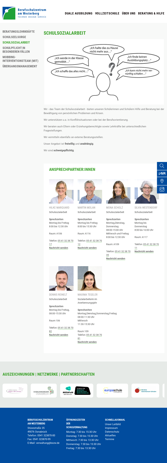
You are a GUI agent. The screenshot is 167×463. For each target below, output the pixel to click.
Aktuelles (110, 435)
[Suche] (163, 166)
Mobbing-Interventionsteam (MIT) (20, 59)
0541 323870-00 (46, 435)
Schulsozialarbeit (16, 42)
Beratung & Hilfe (151, 13)
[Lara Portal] (163, 175)
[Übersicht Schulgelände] (163, 184)
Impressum (111, 428)
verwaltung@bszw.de (47, 442)
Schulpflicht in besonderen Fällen (16, 49)
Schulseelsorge (14, 37)
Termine (109, 439)
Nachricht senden (58, 247)
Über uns (129, 13)
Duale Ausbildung (79, 13)
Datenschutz (112, 431)
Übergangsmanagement (20, 66)
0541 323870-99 (41, 439)
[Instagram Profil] (163, 194)
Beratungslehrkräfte (19, 31)
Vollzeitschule (107, 13)
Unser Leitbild (113, 424)
